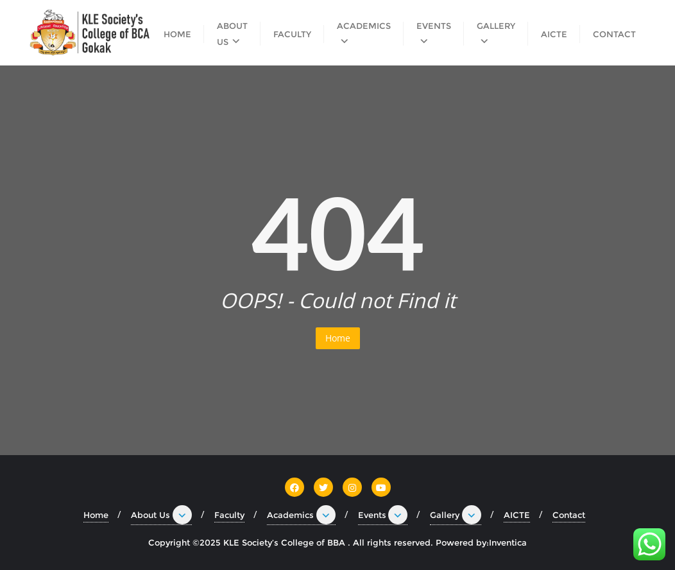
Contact (568, 515)
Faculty (229, 515)
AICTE (517, 515)
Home (337, 338)
